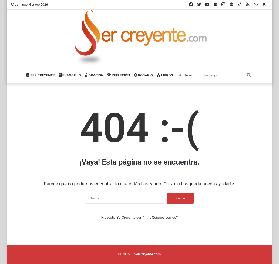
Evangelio (70, 75)
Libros (165, 75)
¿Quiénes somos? (164, 217)
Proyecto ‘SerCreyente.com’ (122, 217)
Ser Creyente (40, 75)
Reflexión (118, 75)
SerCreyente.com (147, 254)
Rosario (143, 75)
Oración (94, 75)
